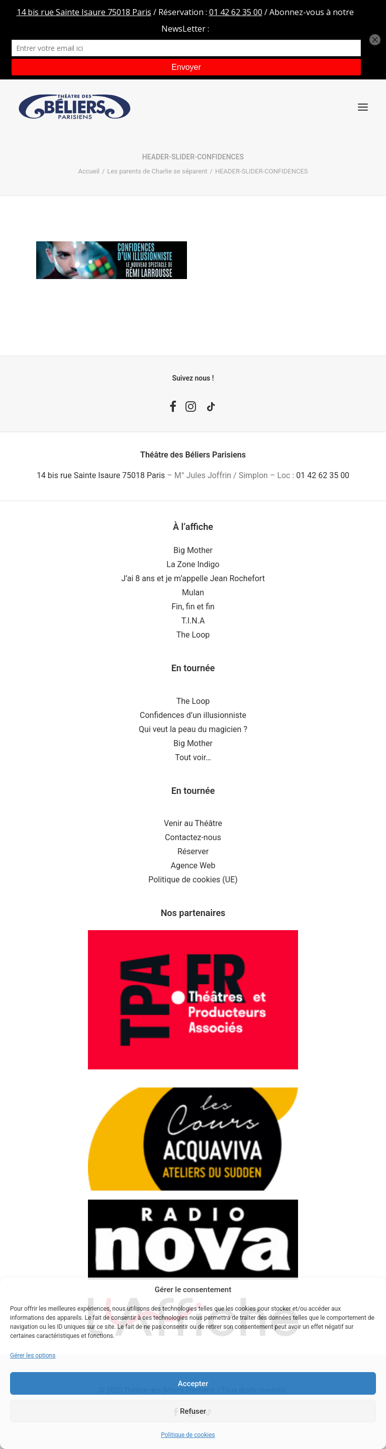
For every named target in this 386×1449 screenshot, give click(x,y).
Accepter (193, 1383)
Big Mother (193, 550)
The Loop (193, 635)
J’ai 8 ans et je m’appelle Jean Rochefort (193, 578)
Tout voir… (193, 757)
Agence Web (193, 865)
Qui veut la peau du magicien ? (193, 729)
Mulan (193, 592)
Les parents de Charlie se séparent (157, 171)
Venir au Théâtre (193, 823)
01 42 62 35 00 (322, 475)
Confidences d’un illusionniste (193, 715)
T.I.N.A (193, 620)
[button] (363, 106)
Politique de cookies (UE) (193, 879)
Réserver (193, 851)
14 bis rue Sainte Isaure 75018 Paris (101, 475)
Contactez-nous (193, 837)
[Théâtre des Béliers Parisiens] (74, 107)
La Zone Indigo (192, 564)
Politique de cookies (188, 1434)
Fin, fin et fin (193, 606)
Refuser (193, 1411)
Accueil (89, 171)
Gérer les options (32, 1355)
